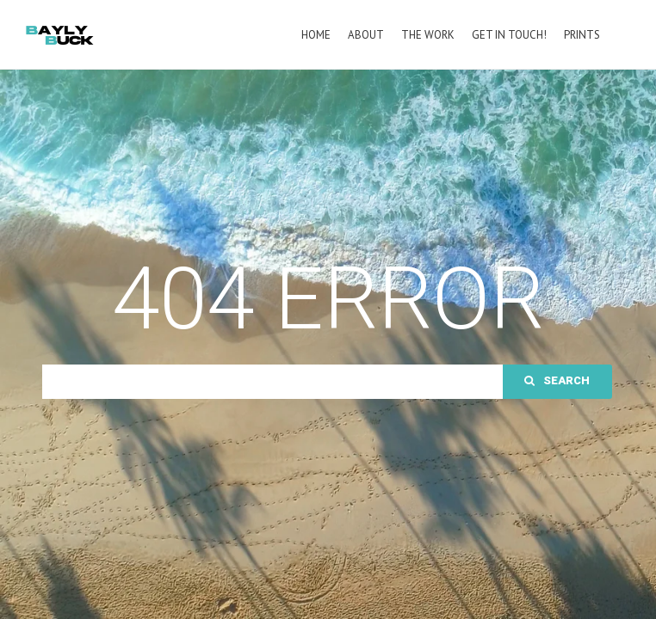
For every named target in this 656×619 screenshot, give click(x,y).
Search (557, 451)
